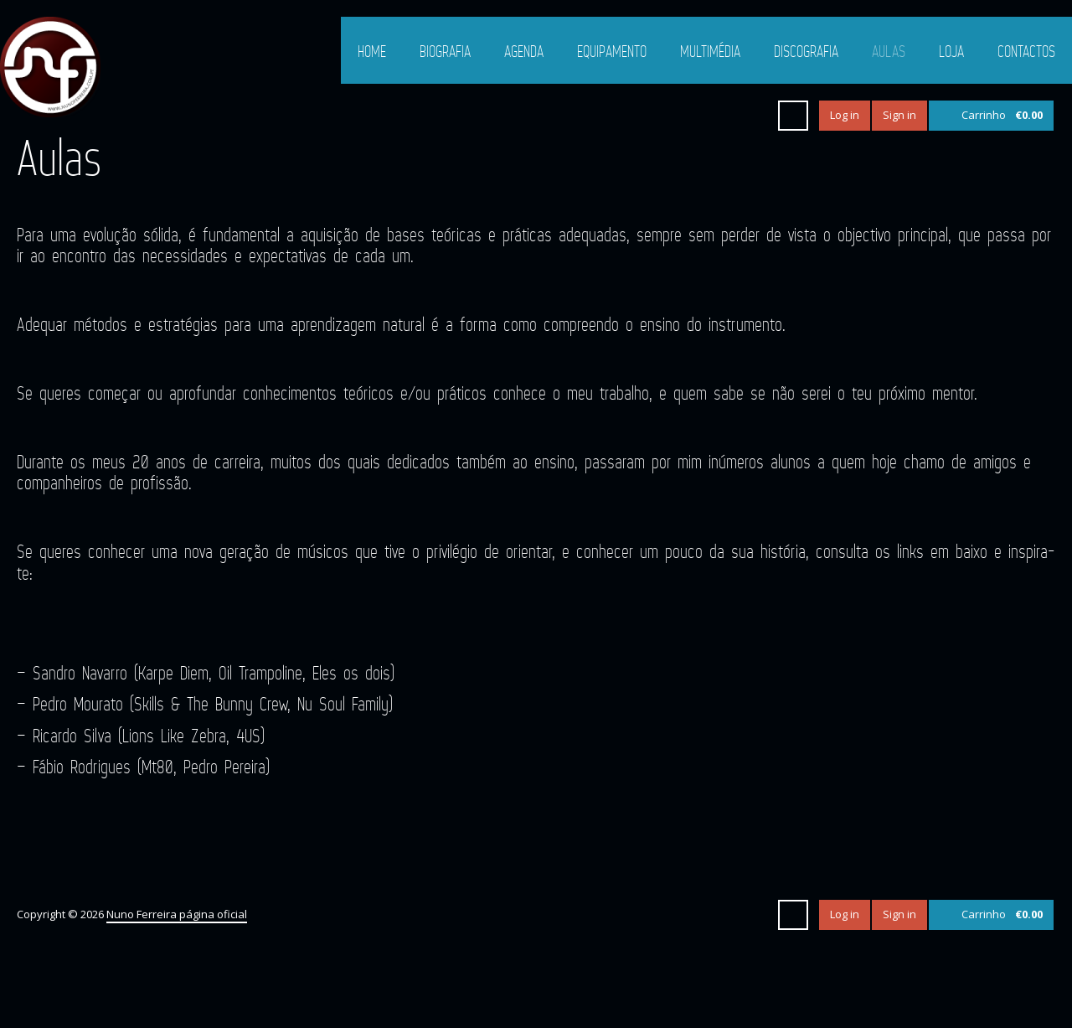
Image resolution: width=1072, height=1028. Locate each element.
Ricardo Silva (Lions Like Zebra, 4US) (149, 735)
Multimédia (710, 51)
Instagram (752, 116)
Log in (844, 114)
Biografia (445, 51)
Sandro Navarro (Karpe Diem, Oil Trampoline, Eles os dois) (213, 672)
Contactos (1026, 51)
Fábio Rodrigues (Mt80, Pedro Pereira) (151, 766)
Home (372, 51)
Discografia (806, 51)
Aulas (888, 51)
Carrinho (1002, 114)
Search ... (793, 116)
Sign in (899, 114)
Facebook (692, 116)
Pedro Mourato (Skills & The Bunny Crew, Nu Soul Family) (213, 703)
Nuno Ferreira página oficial (176, 914)
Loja (951, 51)
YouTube (722, 116)
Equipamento (612, 51)
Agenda (524, 51)
